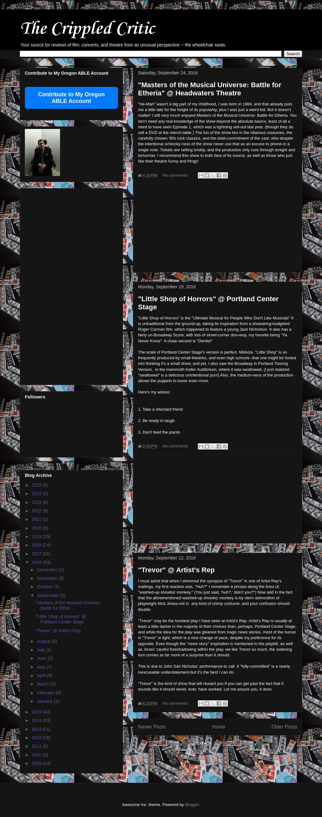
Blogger (192, 804)
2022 (37, 510)
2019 (37, 536)
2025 (37, 485)
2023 (37, 502)
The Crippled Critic (87, 27)
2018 (37, 544)
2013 (37, 729)
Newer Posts (152, 726)
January (45, 701)
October (45, 586)
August (44, 641)
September (48, 595)
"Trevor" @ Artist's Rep (176, 570)
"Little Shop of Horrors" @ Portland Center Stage (61, 619)
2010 (37, 754)
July (41, 649)
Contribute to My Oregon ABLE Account (71, 97)
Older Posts (284, 726)
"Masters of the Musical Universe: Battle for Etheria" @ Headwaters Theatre (209, 89)
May (41, 667)
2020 (37, 528)
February (46, 692)
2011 (37, 746)
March (43, 683)
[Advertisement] (217, 228)
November (47, 578)
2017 (37, 553)
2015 (37, 711)
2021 (37, 519)
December (47, 569)
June (42, 658)
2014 (37, 720)
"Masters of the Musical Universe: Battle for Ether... (68, 605)
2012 (37, 737)
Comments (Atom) (230, 743)
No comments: (176, 175)
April (42, 675)
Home (218, 726)
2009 (37, 763)
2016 (37, 562)
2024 (37, 493)
